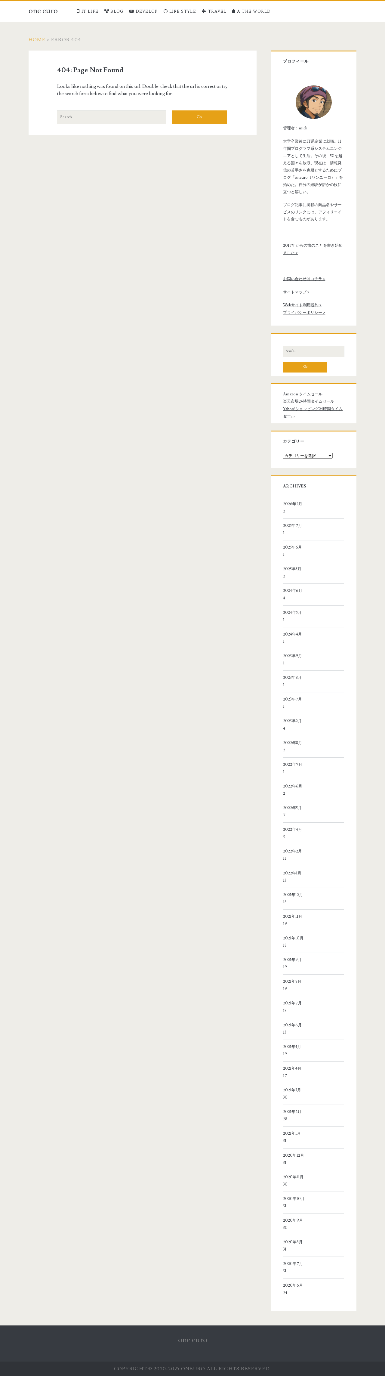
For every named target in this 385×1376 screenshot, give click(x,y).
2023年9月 (292, 656)
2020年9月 (293, 1220)
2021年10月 (293, 938)
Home (37, 40)
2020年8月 (293, 1242)
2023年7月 (292, 699)
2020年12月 (293, 1155)
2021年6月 (292, 1025)
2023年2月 (292, 721)
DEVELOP (143, 11)
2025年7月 (292, 525)
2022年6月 (292, 786)
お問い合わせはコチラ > (304, 279)
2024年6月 (292, 590)
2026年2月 (292, 504)
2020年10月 (294, 1198)
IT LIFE (87, 11)
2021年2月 (292, 1111)
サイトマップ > (296, 292)
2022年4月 (292, 829)
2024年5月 (292, 612)
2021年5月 (292, 1046)
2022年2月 (292, 851)
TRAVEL (214, 11)
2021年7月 (292, 1003)
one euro (43, 11)
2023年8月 (292, 677)
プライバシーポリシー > (304, 312)
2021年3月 (292, 1090)
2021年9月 (292, 959)
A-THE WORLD (251, 11)
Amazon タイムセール (302, 394)
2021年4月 (292, 1068)
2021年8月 (292, 981)
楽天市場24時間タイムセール (308, 401)
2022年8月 (292, 743)
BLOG (114, 11)
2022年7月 (292, 764)
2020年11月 (293, 1177)
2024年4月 (292, 634)
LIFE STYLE (180, 11)
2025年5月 (292, 569)
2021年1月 (292, 1133)
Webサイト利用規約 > (302, 305)
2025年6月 (292, 547)
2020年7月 (293, 1263)
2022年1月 (292, 873)
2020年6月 (293, 1285)
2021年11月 (292, 916)
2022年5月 (292, 808)
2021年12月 (293, 894)
